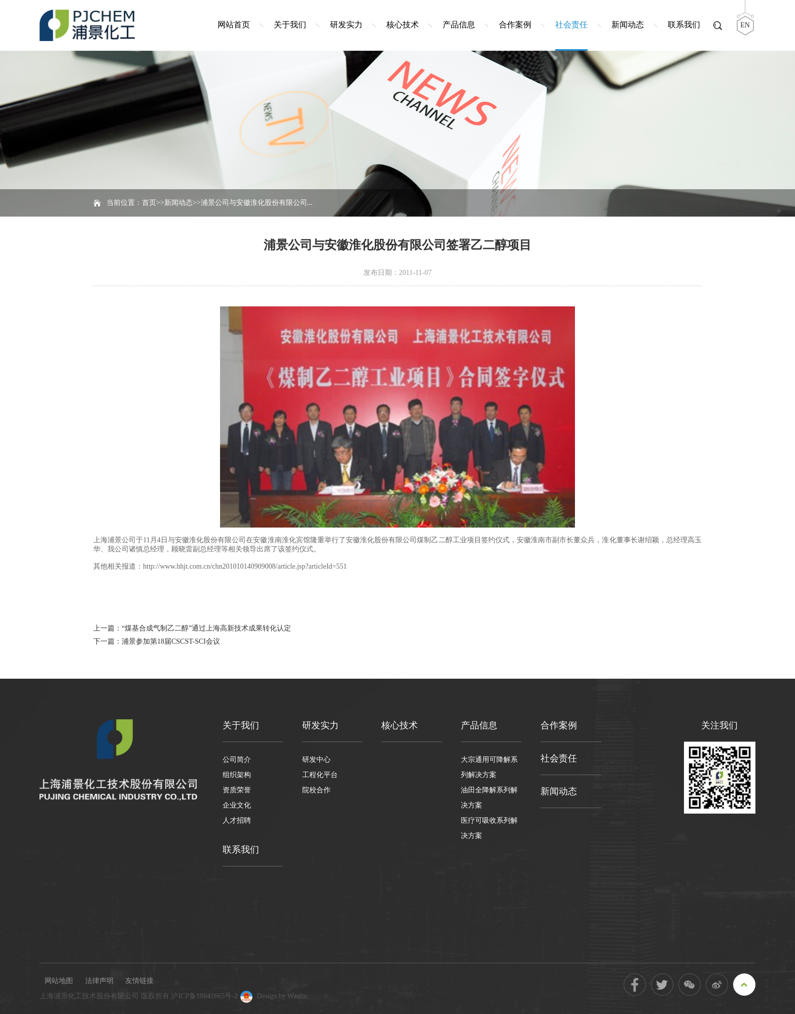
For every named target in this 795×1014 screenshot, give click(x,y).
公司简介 (237, 759)
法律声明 (99, 981)
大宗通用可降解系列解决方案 (489, 767)
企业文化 (237, 805)
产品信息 (459, 24)
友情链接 (139, 981)
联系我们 (684, 24)
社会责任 (571, 24)
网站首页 (234, 24)
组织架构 (237, 775)
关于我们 (290, 24)
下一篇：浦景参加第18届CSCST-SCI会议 (156, 641)
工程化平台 (320, 775)
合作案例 (515, 24)
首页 (149, 202)
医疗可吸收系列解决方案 (489, 828)
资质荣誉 (237, 790)
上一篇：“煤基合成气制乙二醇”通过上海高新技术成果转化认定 (192, 628)
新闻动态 (627, 24)
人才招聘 (237, 820)
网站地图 (59, 981)
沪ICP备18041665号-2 (204, 996)
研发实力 (346, 24)
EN (745, 25)
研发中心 (316, 759)
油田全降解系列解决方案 (489, 797)
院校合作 (316, 790)
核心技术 (402, 24)
